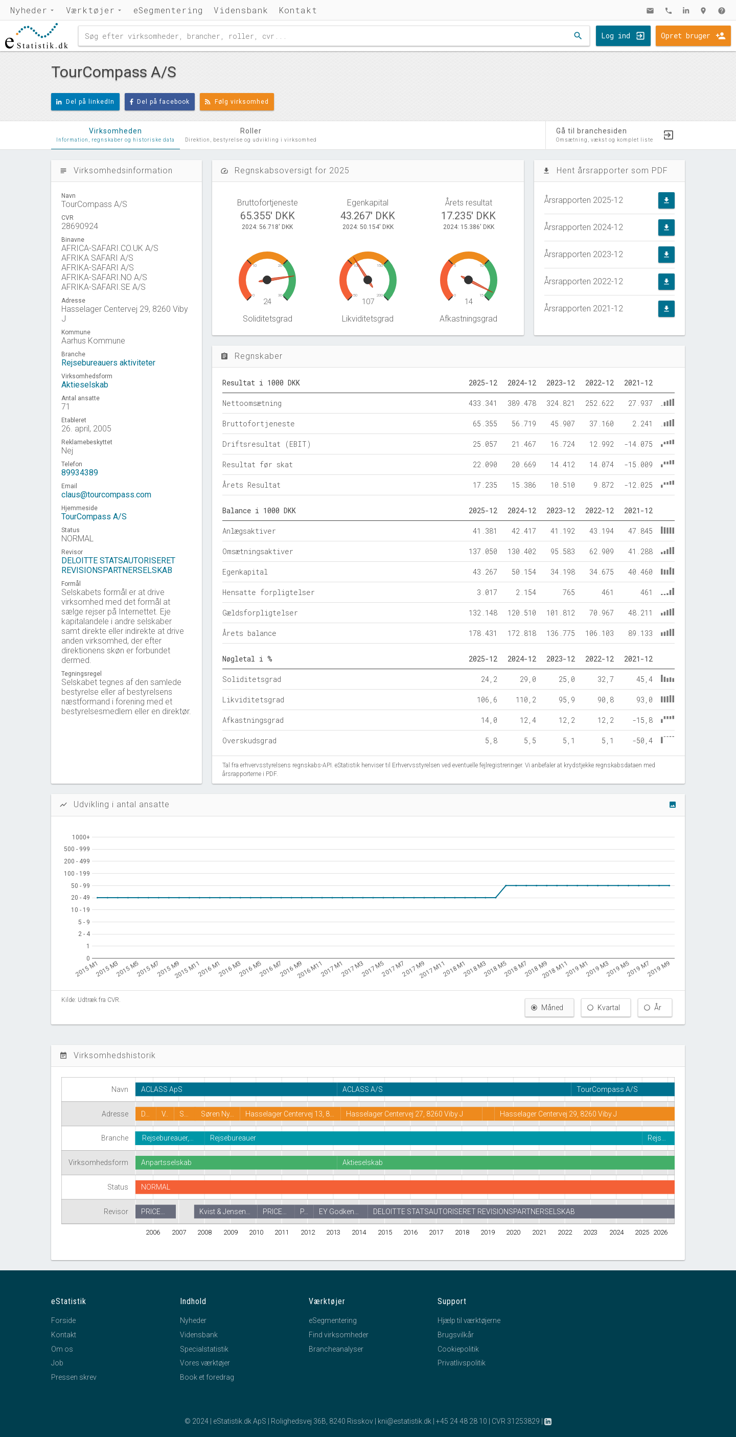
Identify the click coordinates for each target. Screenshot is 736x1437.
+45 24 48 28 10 (461, 1421)
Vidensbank (241, 10)
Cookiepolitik (458, 1349)
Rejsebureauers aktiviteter (108, 363)
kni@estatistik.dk (404, 1421)
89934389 (79, 472)
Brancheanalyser (336, 1349)
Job (57, 1363)
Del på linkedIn (85, 101)
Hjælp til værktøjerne (469, 1320)
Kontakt (298, 10)
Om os (62, 1349)
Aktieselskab (84, 385)
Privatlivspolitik (462, 1363)
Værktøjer (90, 10)
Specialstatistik (204, 1349)
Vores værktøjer (205, 1363)
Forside (63, 1320)
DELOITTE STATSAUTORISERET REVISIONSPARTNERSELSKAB (118, 565)
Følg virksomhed (237, 101)
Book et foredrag (207, 1377)
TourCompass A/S (94, 516)
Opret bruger (685, 35)
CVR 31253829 (516, 1421)
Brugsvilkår (456, 1335)
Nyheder (29, 10)
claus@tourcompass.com (106, 494)
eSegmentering (168, 10)
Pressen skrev (74, 1377)
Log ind (615, 35)
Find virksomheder (339, 1335)
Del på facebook (160, 101)
